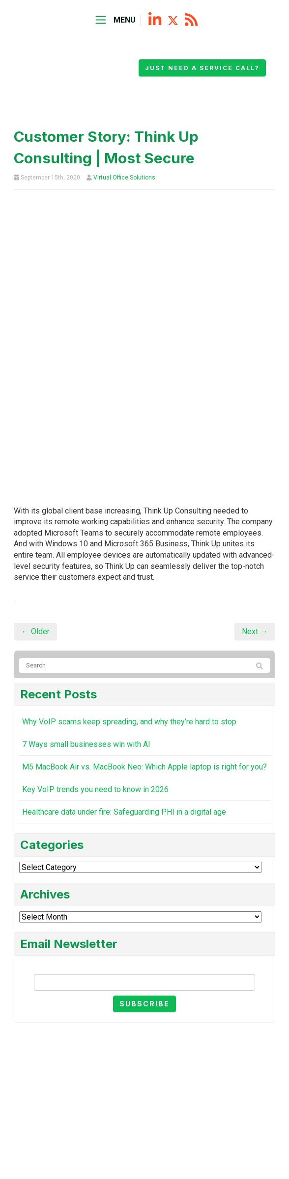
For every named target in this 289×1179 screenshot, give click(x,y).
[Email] (144, 982)
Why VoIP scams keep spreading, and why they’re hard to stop (129, 721)
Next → (255, 631)
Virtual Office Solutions (124, 177)
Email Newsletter (144, 966)
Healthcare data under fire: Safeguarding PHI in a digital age (124, 812)
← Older (35, 631)
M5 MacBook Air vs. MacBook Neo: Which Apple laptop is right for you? (144, 766)
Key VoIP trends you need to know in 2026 (95, 789)
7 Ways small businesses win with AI (86, 744)
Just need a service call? (202, 68)
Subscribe (144, 1004)
